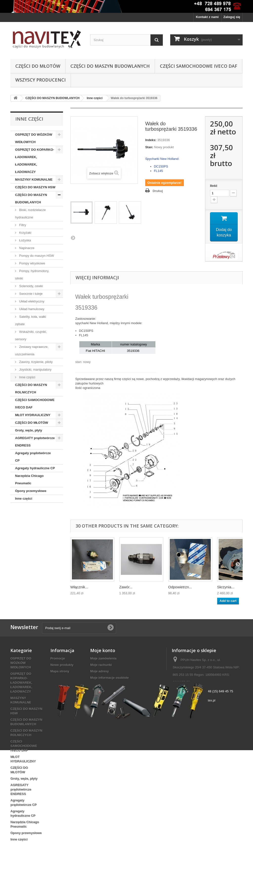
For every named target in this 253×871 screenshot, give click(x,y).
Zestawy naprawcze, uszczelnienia (31, 350)
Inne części (26, 377)
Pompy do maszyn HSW (36, 255)
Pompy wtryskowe (31, 263)
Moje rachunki (101, 665)
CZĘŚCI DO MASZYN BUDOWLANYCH (110, 66)
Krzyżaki (24, 232)
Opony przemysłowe (30, 491)
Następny (72, 237)
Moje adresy (99, 672)
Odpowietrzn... (180, 587)
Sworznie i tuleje (30, 294)
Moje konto (102, 651)
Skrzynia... (225, 587)
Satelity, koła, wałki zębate (30, 320)
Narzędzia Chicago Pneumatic (29, 479)
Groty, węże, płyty (28, 430)
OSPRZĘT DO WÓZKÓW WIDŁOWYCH (33, 138)
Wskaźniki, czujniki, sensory (31, 335)
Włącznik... (79, 587)
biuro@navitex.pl (203, 701)
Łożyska (24, 240)
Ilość (213, 186)
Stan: (149, 147)
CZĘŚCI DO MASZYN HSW (35, 187)
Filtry (22, 225)
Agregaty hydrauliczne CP (35, 468)
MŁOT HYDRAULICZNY (32, 415)
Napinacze (26, 248)
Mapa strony (59, 672)
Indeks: (151, 140)
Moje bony (98, 684)
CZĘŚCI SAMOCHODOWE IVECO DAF (198, 66)
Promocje (57, 659)
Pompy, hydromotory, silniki (32, 274)
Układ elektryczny (31, 301)
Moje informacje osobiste (109, 678)
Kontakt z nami (207, 17)
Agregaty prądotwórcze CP (33, 456)
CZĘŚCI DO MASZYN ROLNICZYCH (31, 388)
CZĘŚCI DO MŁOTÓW (37, 66)
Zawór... (125, 587)
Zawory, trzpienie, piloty (35, 362)
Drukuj (158, 191)
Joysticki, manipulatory (34, 369)
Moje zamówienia (103, 659)
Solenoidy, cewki (30, 286)
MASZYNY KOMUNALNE (33, 179)
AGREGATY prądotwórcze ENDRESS (35, 441)
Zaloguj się (231, 17)
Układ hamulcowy (31, 309)
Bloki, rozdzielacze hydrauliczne (30, 213)
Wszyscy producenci (40, 80)
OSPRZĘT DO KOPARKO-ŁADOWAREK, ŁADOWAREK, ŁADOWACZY (34, 161)
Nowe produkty (62, 665)
